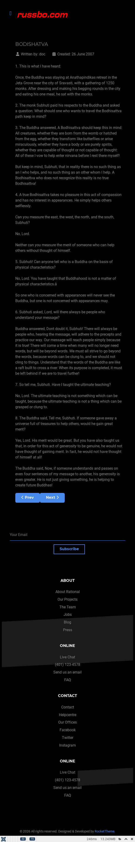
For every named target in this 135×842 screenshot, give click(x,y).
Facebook (68, 730)
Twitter (67, 737)
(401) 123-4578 (67, 664)
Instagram (67, 745)
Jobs (68, 614)
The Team (67, 607)
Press (67, 630)
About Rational (67, 591)
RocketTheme (104, 831)
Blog (67, 622)
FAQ (67, 680)
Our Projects (67, 599)
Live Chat (67, 657)
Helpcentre (67, 715)
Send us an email (67, 672)
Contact (67, 707)
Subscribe (69, 549)
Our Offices (67, 722)
